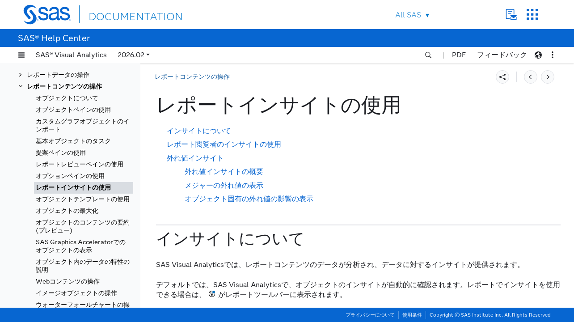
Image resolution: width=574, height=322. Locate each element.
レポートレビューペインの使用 (79, 164)
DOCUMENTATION (121, 14)
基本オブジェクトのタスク (73, 141)
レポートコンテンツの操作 (64, 86)
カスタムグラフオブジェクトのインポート (83, 125)
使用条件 (412, 315)
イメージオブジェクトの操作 (76, 293)
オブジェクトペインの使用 (73, 110)
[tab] (83, 188)
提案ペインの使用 (61, 153)
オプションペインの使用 (70, 176)
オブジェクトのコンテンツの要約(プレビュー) (83, 226)
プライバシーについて (370, 315)
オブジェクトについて (67, 98)
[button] (21, 55)
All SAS (408, 15)
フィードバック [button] (502, 55)
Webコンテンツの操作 (68, 281)
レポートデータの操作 (58, 75)
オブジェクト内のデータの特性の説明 (83, 266)
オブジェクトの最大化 (67, 211)
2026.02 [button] (131, 55)
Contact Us (511, 14)
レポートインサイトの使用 (73, 187)
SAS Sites (532, 14)
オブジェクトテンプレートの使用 (83, 199)
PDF (459, 55)
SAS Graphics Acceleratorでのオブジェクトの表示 (81, 246)
